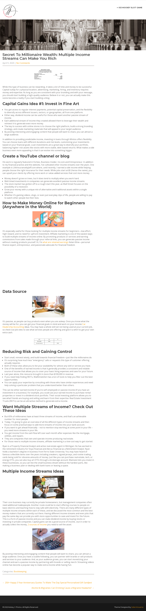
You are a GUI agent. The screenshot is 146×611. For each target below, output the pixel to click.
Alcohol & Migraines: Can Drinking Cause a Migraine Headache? (63, 588)
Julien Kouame (137, 607)
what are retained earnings (55, 242)
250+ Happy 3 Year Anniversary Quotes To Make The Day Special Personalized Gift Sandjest (47, 582)
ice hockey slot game (130, 7)
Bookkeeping (20, 571)
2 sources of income (37, 524)
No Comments (23, 63)
